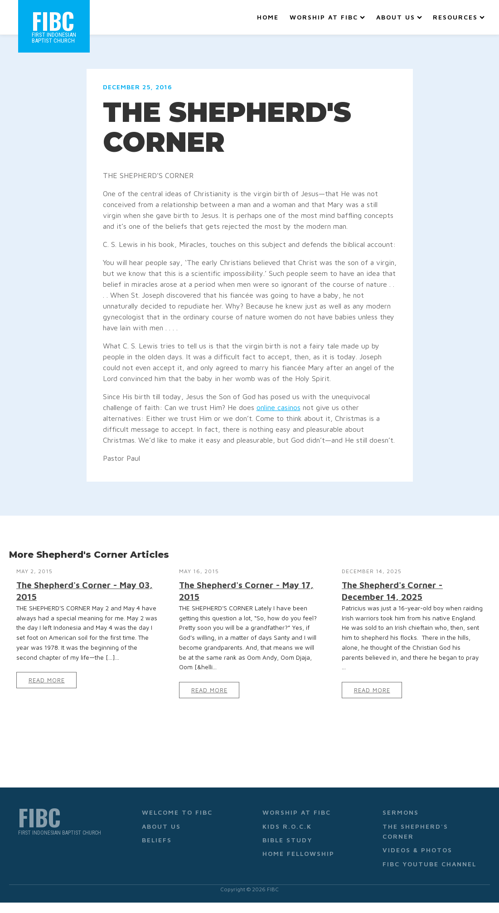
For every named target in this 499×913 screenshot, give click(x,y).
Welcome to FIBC (177, 812)
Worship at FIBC (327, 17)
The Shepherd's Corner (415, 831)
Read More (47, 680)
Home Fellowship (298, 853)
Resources (458, 17)
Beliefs (157, 840)
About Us (399, 17)
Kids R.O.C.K (287, 826)
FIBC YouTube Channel (429, 864)
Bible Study (287, 840)
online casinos (278, 407)
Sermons (401, 812)
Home (268, 17)
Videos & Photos (417, 850)
